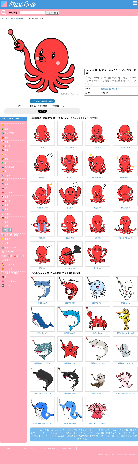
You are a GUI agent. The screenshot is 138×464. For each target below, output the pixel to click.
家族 (6, 222)
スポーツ (8, 175)
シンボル (8, 192)
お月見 (7, 285)
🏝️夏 (10, 256)
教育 (6, 226)
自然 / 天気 (9, 133)
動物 (6, 159)
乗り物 (7, 201)
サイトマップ (28, 448)
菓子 (6, 150)
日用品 (7, 214)
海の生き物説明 (16, 18)
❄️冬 (22, 256)
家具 (6, 209)
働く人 (7, 239)
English (10, 448)
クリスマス (9, 264)
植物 (6, 129)
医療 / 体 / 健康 (11, 235)
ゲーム (7, 188)
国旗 (6, 197)
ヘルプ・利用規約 (48, 448)
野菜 (6, 142)
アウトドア (9, 180)
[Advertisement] (111, 45)
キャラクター (10, 247)
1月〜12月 (9, 252)
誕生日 (7, 260)
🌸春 (3, 256)
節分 (6, 277)
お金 (6, 243)
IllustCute (4, 18)
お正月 (7, 273)
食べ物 (7, 146)
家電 (6, 205)
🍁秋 (16, 256)
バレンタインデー (12, 281)
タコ (24, 18)
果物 (6, 137)
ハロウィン (9, 269)
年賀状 (15, 273)
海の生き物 (9, 167)
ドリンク (8, 154)
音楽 (6, 184)
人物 (6, 218)
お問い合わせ (67, 448)
